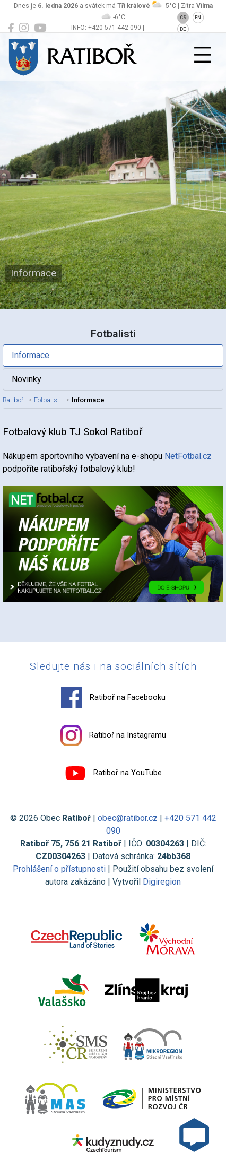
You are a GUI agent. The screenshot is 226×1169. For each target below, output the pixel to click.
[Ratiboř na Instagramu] (24, 28)
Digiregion (162, 882)
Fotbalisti (47, 400)
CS (183, 17)
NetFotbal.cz (188, 456)
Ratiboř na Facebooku (113, 697)
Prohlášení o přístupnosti (59, 869)
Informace (30, 355)
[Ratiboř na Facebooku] (11, 28)
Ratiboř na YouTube (113, 773)
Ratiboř (13, 400)
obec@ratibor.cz (128, 818)
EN (198, 17)
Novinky (26, 379)
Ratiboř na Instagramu (113, 735)
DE (183, 29)
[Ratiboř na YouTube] (40, 28)
